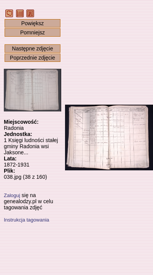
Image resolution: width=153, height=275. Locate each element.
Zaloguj (12, 195)
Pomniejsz (32, 32)
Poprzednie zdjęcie (32, 58)
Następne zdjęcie (32, 48)
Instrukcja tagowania (26, 220)
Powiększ (32, 23)
